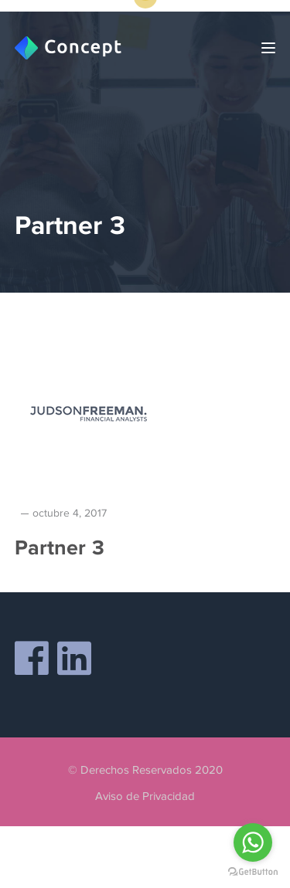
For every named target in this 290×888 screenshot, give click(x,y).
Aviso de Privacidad (145, 796)
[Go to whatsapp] (253, 842)
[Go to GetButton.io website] (253, 872)
